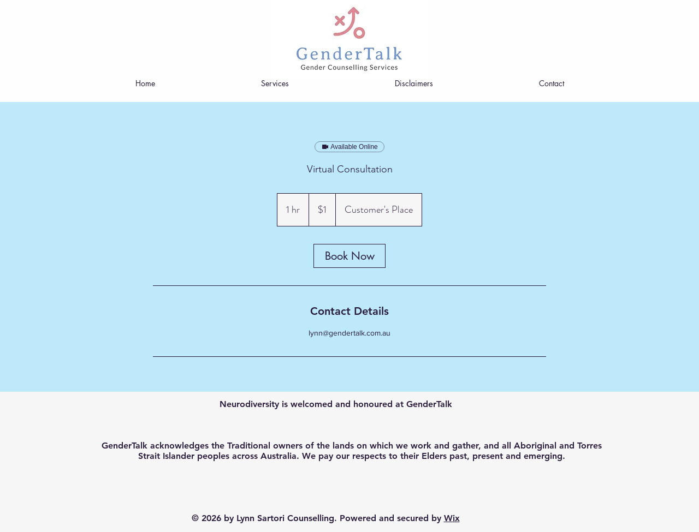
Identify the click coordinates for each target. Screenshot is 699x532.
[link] (349, 256)
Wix (452, 518)
